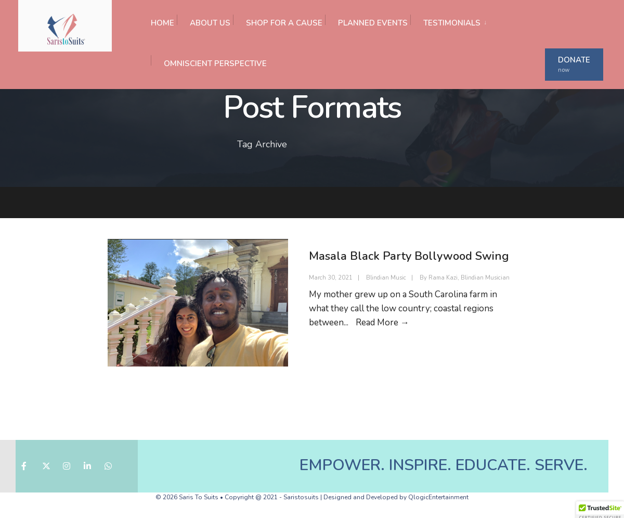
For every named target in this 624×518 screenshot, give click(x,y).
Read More (382, 323)
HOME (162, 23)
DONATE (574, 64)
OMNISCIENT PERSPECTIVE (215, 63)
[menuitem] (450, 20)
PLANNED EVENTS (373, 23)
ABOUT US (210, 23)
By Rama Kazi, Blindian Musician (465, 278)
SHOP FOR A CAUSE (284, 23)
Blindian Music (386, 278)
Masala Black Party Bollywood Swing (409, 256)
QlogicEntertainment (438, 497)
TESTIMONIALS (451, 23)
